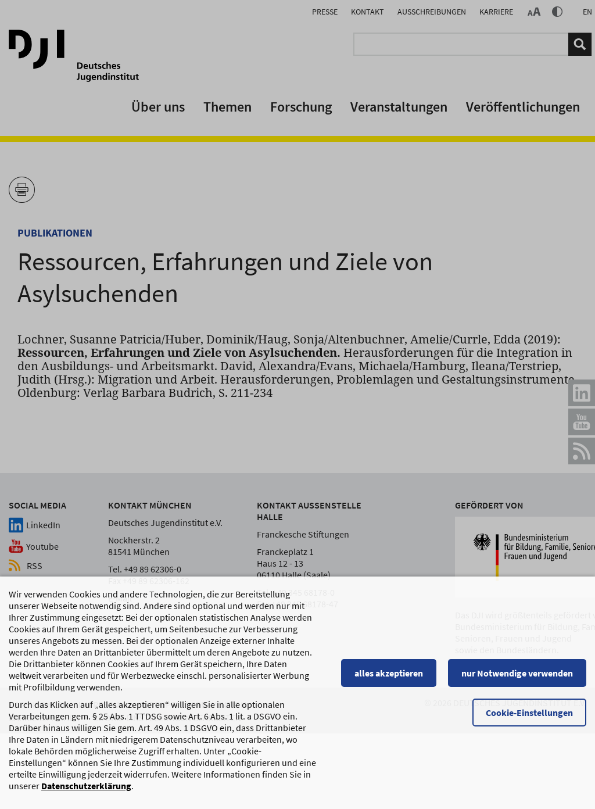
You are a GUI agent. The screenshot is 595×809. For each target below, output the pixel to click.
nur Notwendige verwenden (517, 679)
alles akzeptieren (388, 679)
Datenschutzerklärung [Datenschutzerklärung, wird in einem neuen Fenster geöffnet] (86, 791)
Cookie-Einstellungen (529, 718)
